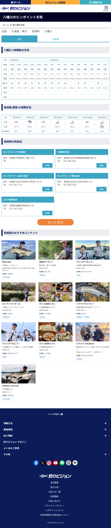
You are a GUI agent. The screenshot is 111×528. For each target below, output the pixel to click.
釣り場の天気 (19, 24)
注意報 (55, 39)
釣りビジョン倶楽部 (55, 2)
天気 (19, 39)
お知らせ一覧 (54, 491)
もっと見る (55, 222)
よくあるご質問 (11, 448)
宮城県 (36, 31)
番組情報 (8, 429)
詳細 (47, 165)
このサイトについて (54, 510)
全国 (4, 31)
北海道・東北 (19, 31)
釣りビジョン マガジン (15, 441)
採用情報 (54, 496)
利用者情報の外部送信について (54, 514)
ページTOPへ (55, 414)
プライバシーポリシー (54, 505)
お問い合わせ (54, 500)
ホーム (16, 2)
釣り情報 (8, 435)
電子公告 (54, 487)
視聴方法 (95, 2)
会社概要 (54, 482)
